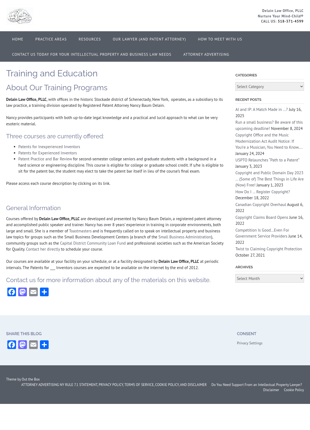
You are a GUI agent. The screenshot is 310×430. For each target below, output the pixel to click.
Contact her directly (43, 249)
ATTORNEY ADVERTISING (206, 54)
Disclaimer (271, 390)
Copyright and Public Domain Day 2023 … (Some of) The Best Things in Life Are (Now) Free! (269, 179)
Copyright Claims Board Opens (261, 217)
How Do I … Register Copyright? (262, 191)
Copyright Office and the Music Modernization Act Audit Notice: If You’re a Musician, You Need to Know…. (268, 141)
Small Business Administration (184, 236)
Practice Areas (51, 39)
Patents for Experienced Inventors (47, 152)
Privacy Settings (249, 343)
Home (18, 39)
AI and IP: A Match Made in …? (261, 109)
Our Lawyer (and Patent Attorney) (149, 39)
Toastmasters (80, 230)
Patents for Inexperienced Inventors (49, 146)
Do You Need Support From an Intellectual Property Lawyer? (256, 385)
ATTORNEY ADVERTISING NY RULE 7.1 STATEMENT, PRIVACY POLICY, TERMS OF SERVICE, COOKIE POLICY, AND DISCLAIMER (113, 385)
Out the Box (31, 379)
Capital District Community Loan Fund (93, 243)
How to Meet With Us (220, 39)
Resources (90, 39)
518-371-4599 (290, 21)
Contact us (21, 279)
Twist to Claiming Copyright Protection (268, 248)
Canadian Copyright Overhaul (260, 204)
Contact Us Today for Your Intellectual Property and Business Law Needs (91, 54)
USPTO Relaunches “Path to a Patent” (267, 160)
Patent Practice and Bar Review (45, 158)
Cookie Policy (294, 390)
